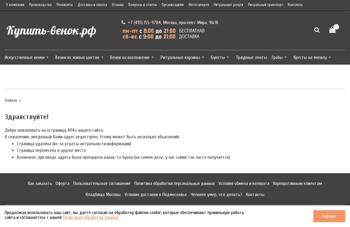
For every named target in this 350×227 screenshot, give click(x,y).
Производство (40, 5)
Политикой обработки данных (90, 217)
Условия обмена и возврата (244, 183)
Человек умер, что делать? (216, 194)
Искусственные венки (25, 57)
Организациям (173, 5)
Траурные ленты (251, 57)
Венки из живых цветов (77, 57)
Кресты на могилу (310, 57)
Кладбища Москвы (103, 194)
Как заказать (40, 183)
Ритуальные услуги (228, 5)
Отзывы (118, 5)
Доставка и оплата (92, 5)
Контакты (295, 5)
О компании (15, 5)
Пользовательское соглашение (101, 183)
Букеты (218, 57)
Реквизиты (65, 5)
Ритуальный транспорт (265, 5)
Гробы (277, 57)
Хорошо (329, 216)
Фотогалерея (199, 5)
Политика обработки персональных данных (174, 183)
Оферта (62, 183)
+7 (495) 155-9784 (144, 22)
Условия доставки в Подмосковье (155, 194)
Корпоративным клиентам (297, 183)
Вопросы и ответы (142, 5)
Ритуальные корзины (180, 57)
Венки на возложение (130, 57)
